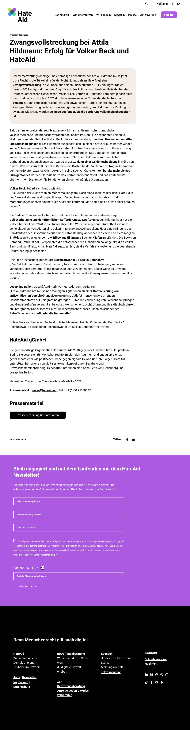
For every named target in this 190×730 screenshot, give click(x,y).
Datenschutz (21, 687)
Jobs (16, 677)
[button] (43, 568)
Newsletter (29, 677)
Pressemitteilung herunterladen (38, 415)
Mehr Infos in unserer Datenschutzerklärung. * (35, 555)
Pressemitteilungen (19, 35)
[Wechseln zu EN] (179, 4)
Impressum (20, 682)
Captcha (18, 568)
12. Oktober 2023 (18, 439)
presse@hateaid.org (44, 390)
